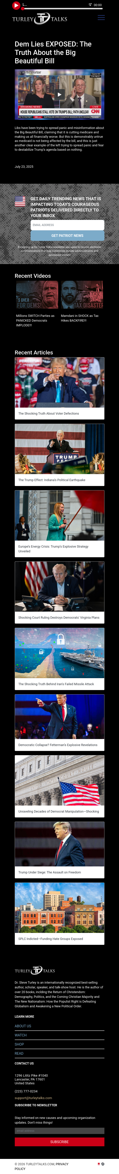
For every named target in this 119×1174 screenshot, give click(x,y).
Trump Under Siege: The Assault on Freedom (49, 872)
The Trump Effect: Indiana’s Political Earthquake (51, 480)
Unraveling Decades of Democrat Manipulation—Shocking (58, 811)
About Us (23, 1026)
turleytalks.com (42, 18)
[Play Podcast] (16, 5)
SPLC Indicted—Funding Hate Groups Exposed (50, 939)
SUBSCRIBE (59, 1142)
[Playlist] (90, 4)
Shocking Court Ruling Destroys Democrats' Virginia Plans (58, 617)
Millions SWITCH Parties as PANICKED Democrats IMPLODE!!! (35, 320)
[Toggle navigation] (101, 17)
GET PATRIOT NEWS (67, 236)
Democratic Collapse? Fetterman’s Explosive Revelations (58, 745)
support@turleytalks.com (33, 1098)
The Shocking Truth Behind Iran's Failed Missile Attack (56, 684)
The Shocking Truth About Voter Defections (48, 413)
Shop (19, 1044)
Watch (21, 1035)
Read (19, 1053)
